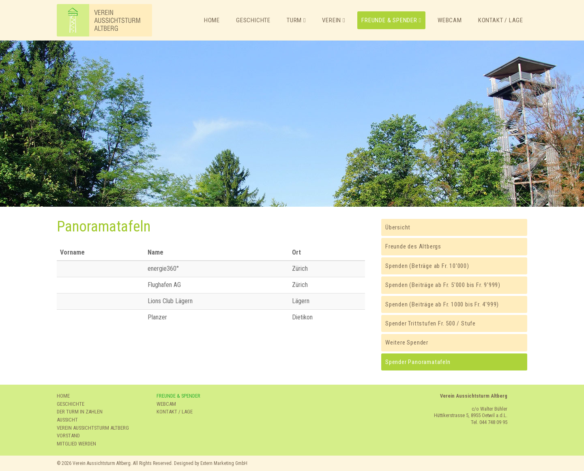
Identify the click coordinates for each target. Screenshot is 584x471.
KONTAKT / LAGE (175, 412)
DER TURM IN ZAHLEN (80, 412)
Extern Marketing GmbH (223, 463)
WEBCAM (166, 404)
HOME (63, 396)
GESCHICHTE (70, 404)
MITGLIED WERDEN (76, 444)
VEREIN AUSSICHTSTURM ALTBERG (93, 428)
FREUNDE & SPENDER (178, 396)
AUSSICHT (67, 420)
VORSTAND (68, 435)
